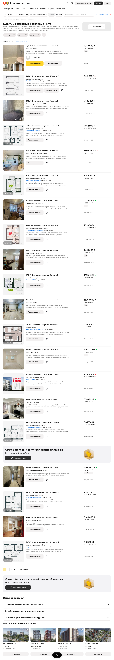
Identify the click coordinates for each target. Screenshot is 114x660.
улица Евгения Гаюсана (33, 253)
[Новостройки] (8, 8)
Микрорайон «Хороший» (33, 130)
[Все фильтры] (5, 15)
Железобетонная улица (33, 79)
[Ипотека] (43, 8)
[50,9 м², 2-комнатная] (14, 335)
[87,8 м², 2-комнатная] (14, 285)
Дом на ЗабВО (30, 280)
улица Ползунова (31, 402)
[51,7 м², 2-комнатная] (14, 59)
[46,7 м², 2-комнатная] (14, 235)
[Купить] (17, 8)
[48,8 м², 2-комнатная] (14, 86)
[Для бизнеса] (60, 8)
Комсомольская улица (33, 520)
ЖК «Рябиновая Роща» (33, 81)
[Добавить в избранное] (65, 63)
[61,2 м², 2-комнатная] (14, 186)
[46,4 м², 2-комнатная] (14, 409)
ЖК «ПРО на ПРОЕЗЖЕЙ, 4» (34, 329)
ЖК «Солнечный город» (33, 180)
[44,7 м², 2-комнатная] (14, 360)
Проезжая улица (31, 327)
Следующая (24, 569)
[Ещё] (44, 35)
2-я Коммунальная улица (33, 203)
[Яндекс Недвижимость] (15, 3)
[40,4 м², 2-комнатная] (14, 527)
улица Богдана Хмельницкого (35, 470)
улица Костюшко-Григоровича (35, 153)
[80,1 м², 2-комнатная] (14, 161)
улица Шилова (30, 49)
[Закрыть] (110, 14)
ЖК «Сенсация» (30, 379)
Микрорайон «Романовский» (35, 230)
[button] (71, 3)
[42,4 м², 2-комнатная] (14, 210)
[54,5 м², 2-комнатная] (14, 432)
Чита (27, 104)
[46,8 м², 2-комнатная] (14, 111)
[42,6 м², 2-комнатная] (14, 384)
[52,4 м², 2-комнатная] (14, 136)
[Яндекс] (4, 3)
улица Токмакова (31, 278)
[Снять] (24, 8)
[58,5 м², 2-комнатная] (14, 260)
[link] (107, 3)
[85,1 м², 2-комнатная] (14, 310)
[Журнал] (51, 8)
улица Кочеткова (31, 352)
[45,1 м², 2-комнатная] (14, 502)
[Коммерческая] (33, 8)
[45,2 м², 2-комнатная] (14, 477)
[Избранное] (67, 3)
